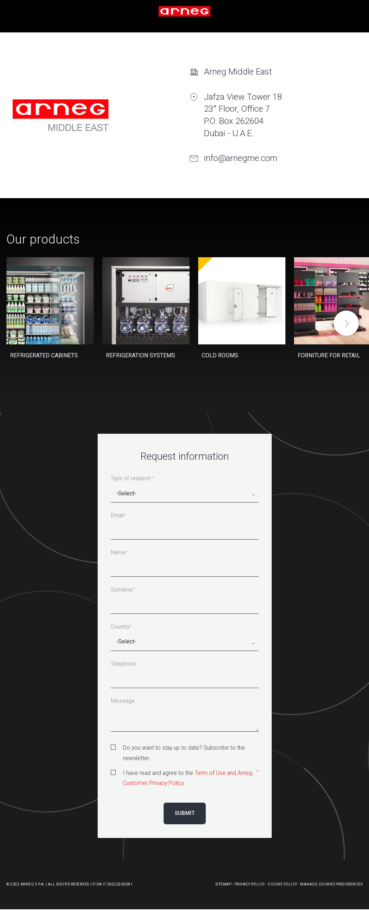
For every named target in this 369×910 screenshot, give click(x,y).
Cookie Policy (282, 884)
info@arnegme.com (240, 158)
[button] (346, 323)
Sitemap (223, 884)
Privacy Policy (250, 884)
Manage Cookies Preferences (331, 884)
